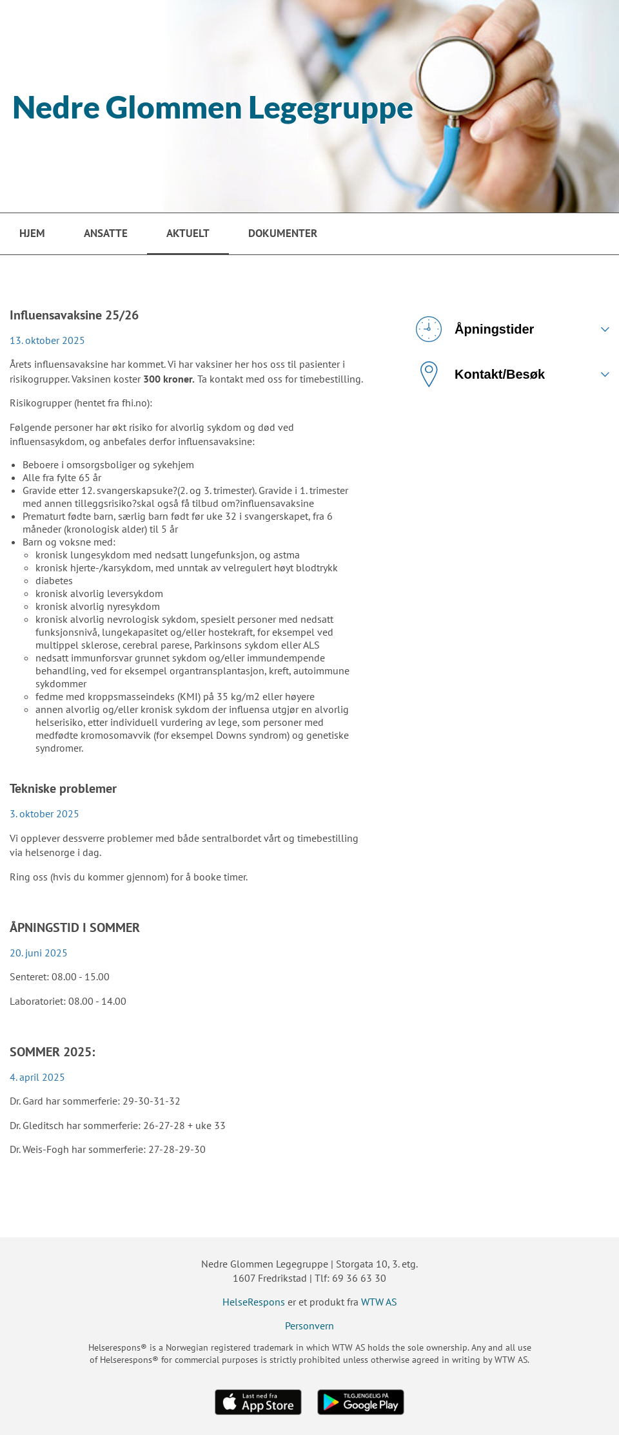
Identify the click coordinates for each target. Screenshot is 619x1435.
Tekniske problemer (63, 788)
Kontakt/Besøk (480, 374)
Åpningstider (475, 329)
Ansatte (106, 233)
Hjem (32, 233)
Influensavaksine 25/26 (74, 315)
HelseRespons (253, 1301)
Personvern (309, 1325)
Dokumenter (282, 233)
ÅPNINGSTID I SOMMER (75, 927)
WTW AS (379, 1301)
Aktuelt (188, 233)
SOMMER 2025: (52, 1051)
